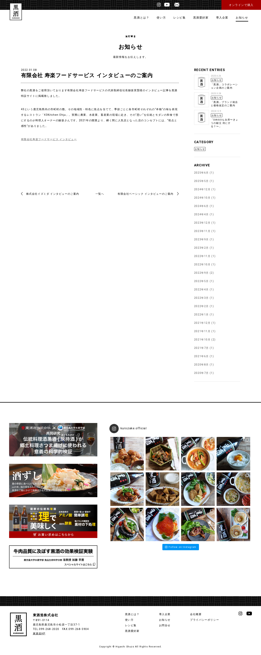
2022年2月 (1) (204, 306)
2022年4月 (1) (204, 290)
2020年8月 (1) (204, 365)
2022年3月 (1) (204, 298)
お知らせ (242, 18)
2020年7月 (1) (204, 373)
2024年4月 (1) (204, 214)
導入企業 (222, 18)
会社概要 (196, 614)
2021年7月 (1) (204, 348)
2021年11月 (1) (205, 331)
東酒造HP (39, 634)
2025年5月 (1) (204, 181)
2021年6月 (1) (204, 356)
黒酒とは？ (141, 18)
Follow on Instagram (180, 547)
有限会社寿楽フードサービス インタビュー (49, 139)
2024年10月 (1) (205, 198)
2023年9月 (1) (204, 239)
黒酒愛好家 (201, 18)
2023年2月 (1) (204, 248)
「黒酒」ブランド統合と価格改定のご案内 (224, 104)
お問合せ (165, 625)
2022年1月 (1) (204, 315)
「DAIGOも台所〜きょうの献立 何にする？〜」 (224, 123)
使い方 (161, 18)
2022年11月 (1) (205, 256)
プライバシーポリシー (204, 620)
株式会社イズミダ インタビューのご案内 (52, 194)
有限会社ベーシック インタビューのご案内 (146, 194)
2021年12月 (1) (205, 323)
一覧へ (99, 194)
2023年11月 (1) (205, 231)
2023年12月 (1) (205, 223)
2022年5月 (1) (204, 281)
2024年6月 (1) (204, 206)
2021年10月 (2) (205, 340)
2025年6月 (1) (204, 173)
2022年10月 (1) (205, 264)
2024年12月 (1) (205, 189)
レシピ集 (179, 18)
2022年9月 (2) (204, 273)
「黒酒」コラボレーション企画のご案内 (224, 86)
